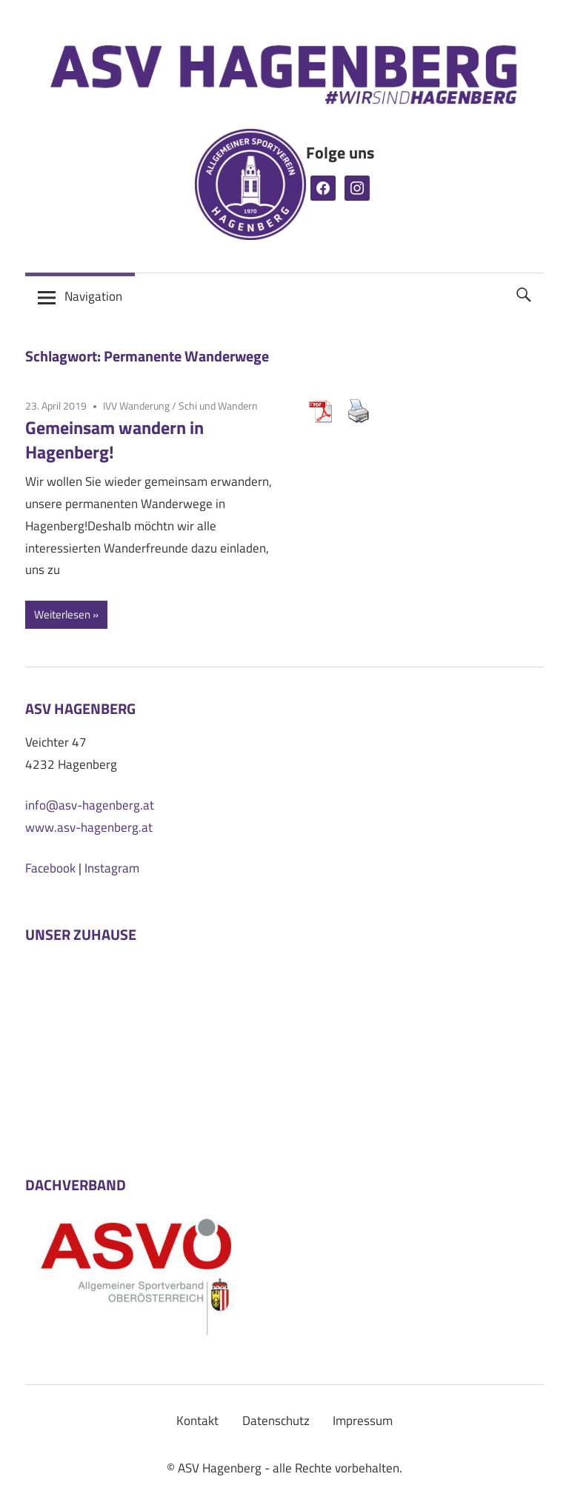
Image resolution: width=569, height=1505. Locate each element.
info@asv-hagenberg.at (89, 805)
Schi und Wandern (218, 405)
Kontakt (197, 1420)
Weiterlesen (62, 614)
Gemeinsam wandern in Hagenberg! (114, 440)
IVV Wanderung (136, 405)
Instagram (111, 868)
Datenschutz (276, 1420)
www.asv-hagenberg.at (89, 827)
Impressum (363, 1420)
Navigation (93, 296)
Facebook (50, 868)
